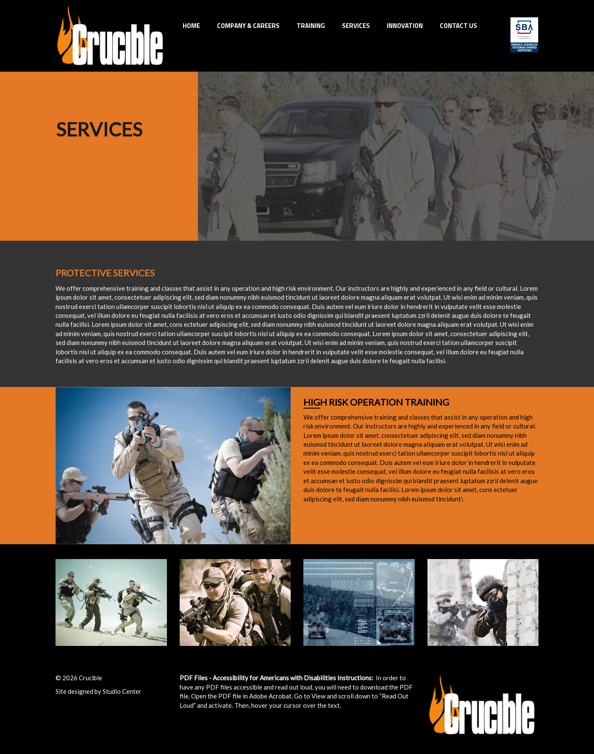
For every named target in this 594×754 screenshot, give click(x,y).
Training (311, 26)
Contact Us (458, 26)
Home (191, 26)
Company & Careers (248, 26)
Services (356, 26)
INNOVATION (405, 26)
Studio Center (122, 691)
